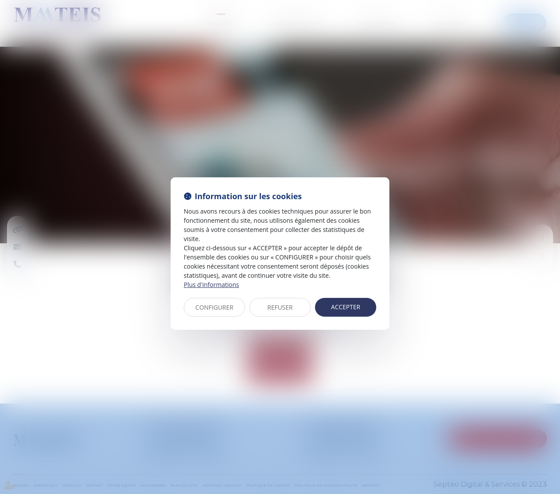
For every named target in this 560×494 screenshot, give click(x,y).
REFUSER (280, 307)
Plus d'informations (211, 284)
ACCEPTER (345, 307)
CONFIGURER (215, 307)
